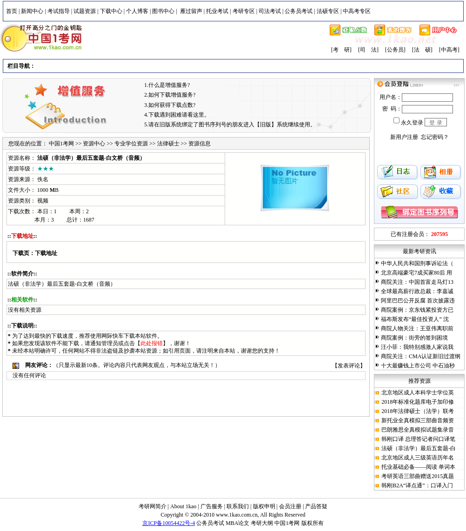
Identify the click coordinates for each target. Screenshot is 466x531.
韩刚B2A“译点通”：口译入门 (417, 485)
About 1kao (184, 506)
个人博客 (137, 11)
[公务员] (395, 49)
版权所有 (312, 523)
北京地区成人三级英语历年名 (417, 457)
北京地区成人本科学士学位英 (417, 392)
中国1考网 (61, 143)
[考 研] (341, 49)
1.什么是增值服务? (167, 85)
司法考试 (270, 11)
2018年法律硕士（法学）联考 (417, 411)
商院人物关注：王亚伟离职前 (417, 328)
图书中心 (163, 11)
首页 (11, 11)
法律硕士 (168, 143)
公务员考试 (299, 11)
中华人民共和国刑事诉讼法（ (417, 263)
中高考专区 (357, 11)
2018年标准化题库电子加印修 (417, 402)
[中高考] (449, 49)
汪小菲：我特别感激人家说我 (417, 347)
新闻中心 (32, 11)
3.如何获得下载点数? (169, 105)
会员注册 (290, 506)
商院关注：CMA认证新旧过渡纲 (420, 356)
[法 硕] (422, 49)
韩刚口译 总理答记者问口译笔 (418, 439)
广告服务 (211, 506)
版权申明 (264, 506)
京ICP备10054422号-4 (168, 523)
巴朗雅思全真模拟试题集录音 (417, 429)
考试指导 (58, 11)
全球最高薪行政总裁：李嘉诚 (417, 291)
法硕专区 (328, 11)
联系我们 (237, 506)
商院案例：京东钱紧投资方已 (417, 310)
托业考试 (217, 11)
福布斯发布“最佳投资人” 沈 (415, 319)
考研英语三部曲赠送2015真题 (417, 476)
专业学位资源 (131, 143)
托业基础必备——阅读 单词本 (418, 467)
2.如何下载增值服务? (169, 95)
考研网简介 (152, 506)
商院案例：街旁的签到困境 (414, 337)
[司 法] (368, 49)
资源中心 (94, 143)
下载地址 (46, 253)
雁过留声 (191, 11)
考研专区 (244, 11)
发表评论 (349, 365)
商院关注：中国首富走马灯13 (417, 282)
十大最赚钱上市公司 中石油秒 (418, 365)
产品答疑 (316, 506)
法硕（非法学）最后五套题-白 (418, 448)
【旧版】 (265, 124)
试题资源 (84, 11)
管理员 (109, 343)
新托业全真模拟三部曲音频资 (417, 420)
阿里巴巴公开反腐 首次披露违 (418, 300)
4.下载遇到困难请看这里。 (177, 114)
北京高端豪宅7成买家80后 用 (416, 272)
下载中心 (111, 11)
